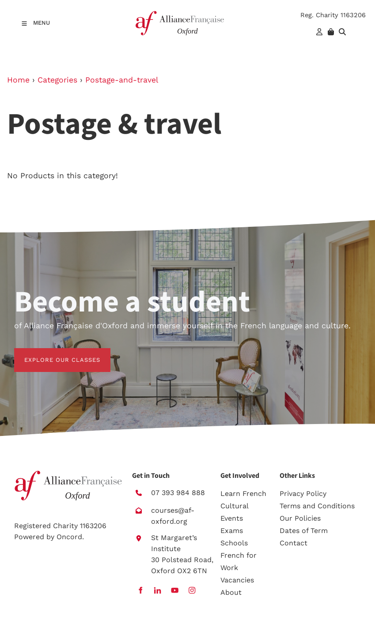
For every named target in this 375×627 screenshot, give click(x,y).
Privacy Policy (303, 493)
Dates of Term (304, 530)
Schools (234, 543)
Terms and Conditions (317, 506)
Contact (293, 543)
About (231, 592)
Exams (231, 530)
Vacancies (237, 580)
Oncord (69, 537)
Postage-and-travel (121, 79)
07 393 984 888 (178, 492)
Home (18, 79)
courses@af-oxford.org (172, 516)
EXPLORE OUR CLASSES (52, 353)
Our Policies (300, 518)
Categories (57, 79)
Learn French (243, 493)
